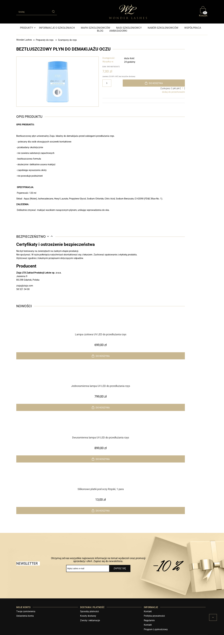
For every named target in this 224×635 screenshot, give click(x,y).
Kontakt (148, 611)
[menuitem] (28, 27)
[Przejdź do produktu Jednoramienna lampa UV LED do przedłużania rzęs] (100, 378)
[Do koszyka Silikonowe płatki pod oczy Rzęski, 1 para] (100, 510)
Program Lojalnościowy (156, 629)
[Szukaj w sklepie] (33, 11)
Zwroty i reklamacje (90, 620)
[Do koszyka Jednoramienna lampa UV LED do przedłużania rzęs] (100, 407)
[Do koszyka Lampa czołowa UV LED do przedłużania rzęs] (100, 355)
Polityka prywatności (154, 615)
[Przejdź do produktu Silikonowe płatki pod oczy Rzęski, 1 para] (100, 481)
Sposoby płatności (89, 611)
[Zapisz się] (119, 568)
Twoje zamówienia (25, 611)
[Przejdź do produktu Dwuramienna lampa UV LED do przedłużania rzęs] (100, 430)
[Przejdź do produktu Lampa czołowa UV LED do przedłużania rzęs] (100, 326)
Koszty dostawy (88, 615)
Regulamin (149, 620)
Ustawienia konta (25, 615)
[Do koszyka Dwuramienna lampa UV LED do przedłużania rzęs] (100, 459)
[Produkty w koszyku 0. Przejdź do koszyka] (203, 11)
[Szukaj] (53, 11)
